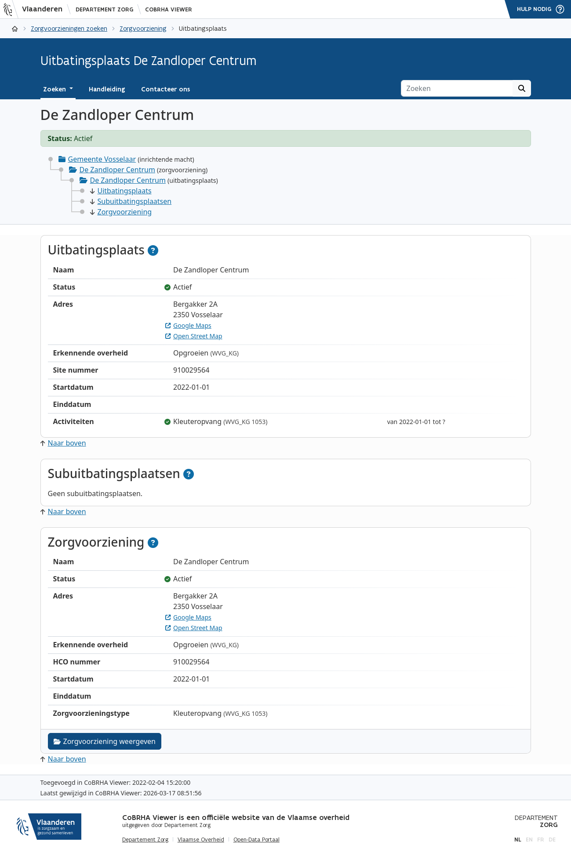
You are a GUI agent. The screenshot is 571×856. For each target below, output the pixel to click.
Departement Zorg (104, 9)
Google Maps (188, 325)
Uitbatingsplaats (121, 191)
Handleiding (107, 89)
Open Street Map (193, 336)
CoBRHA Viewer (168, 9)
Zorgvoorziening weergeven (105, 741)
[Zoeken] (457, 88)
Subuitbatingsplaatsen (131, 201)
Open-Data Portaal (256, 840)
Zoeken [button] (55, 89)
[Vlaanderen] (35, 9)
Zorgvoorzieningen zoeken (69, 28)
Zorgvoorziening (143, 28)
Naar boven (63, 443)
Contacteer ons (165, 89)
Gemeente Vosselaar (102, 159)
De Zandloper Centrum (117, 169)
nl (517, 839)
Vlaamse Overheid (201, 840)
